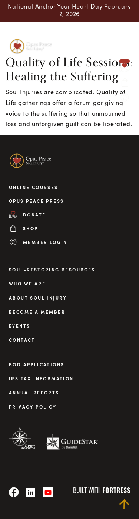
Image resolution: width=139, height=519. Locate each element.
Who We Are (27, 284)
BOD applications (36, 364)
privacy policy (33, 407)
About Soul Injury (38, 298)
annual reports (34, 393)
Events (19, 326)
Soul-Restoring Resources (52, 269)
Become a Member (37, 312)
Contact (22, 340)
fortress (116, 490)
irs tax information (41, 378)
